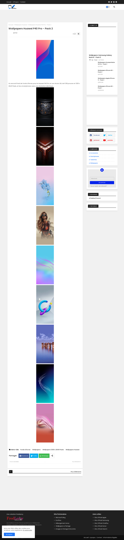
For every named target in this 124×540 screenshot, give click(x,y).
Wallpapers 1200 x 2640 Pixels (53, 450)
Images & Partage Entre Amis (66, 529)
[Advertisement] (62, 15)
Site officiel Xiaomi (101, 529)
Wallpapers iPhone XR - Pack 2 (106, 71)
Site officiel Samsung (102, 520)
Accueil (9, 2)
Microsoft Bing (60, 517)
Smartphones (94, 156)
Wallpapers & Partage (63, 526)
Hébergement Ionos (62, 523)
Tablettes (93, 160)
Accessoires (94, 153)
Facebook (25, 456)
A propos (16, 2)
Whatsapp (45, 456)
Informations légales (110, 537)
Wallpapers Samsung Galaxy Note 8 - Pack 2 (100, 56)
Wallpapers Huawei (21, 25)
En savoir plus (27, 530)
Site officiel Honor (100, 526)
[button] (114, 7)
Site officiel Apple (100, 517)
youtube (110, 140)
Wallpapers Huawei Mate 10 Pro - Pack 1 (106, 63)
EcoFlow (58, 520)
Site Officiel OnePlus (101, 523)
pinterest (96, 140)
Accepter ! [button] (9, 534)
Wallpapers (36, 450)
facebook (96, 135)
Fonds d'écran (25, 450)
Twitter (35, 456)
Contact (22, 2)
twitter (110, 135)
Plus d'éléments (76, 472)
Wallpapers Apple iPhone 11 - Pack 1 (106, 79)
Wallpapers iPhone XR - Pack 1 (106, 87)
